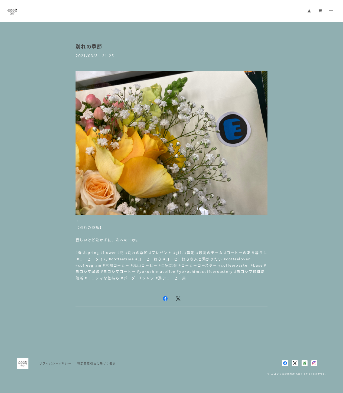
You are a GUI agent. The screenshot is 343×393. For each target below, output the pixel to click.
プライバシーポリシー (55, 363)
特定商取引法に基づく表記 (96, 363)
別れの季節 (89, 46)
